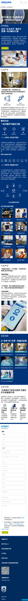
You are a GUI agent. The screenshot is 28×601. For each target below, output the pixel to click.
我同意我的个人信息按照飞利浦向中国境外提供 (14, 518)
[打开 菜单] (25, 2)
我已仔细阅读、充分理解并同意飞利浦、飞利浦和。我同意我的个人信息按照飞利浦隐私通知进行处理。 (14, 525)
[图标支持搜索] (21, 2)
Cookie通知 (14, 524)
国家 (3, 431)
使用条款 (21, 524)
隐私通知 (22, 517)
